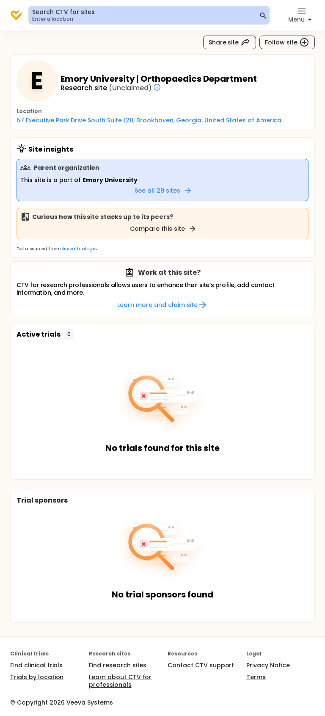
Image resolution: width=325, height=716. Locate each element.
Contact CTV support (201, 665)
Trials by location (36, 677)
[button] (69, 334)
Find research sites (117, 665)
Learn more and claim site (162, 305)
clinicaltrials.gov (78, 249)
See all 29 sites (163, 190)
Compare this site (163, 228)
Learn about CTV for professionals (120, 680)
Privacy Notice (268, 665)
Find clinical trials (36, 665)
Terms (256, 677)
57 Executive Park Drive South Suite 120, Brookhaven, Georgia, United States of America (149, 120)
